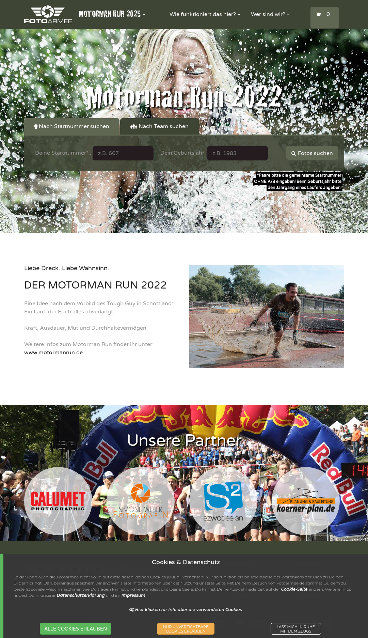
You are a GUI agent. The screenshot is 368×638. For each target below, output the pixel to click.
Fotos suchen (312, 153)
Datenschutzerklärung (81, 595)
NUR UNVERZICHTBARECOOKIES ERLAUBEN (186, 629)
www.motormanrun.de (53, 352)
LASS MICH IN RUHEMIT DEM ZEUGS (296, 629)
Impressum (133, 595)
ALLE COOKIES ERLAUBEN (75, 629)
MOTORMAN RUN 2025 (112, 14)
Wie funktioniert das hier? (205, 14)
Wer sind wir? (270, 14)
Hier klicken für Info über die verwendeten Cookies (185, 609)
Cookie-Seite (294, 589)
